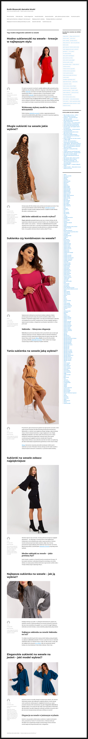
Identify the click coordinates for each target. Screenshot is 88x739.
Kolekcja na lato (67, 246)
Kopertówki (66, 261)
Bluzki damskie (67, 187)
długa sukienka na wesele (12, 98)
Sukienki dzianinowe (68, 339)
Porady (65, 301)
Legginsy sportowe (67, 277)
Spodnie (65, 320)
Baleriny (65, 178)
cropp (65, 214)
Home (65, 229)
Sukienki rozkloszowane (68, 355)
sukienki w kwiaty (67, 356)
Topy (65, 378)
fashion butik (65, 44)
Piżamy (65, 298)
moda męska (66, 285)
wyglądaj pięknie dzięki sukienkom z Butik (71, 103)
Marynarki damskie (68, 281)
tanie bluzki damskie (67, 94)
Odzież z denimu (67, 294)
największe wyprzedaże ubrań (69, 79)
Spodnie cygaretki (67, 321)
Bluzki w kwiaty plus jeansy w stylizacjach (72, 144)
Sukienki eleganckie (68, 340)
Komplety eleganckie (68, 259)
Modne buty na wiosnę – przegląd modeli (72, 152)
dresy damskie (67, 220)
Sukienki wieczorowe (68, 357)
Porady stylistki (67, 303)
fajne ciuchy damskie (75, 42)
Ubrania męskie (67, 391)
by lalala (8, 214)
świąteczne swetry (66, 105)
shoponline (66, 312)
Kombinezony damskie (68, 252)
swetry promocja (74, 92)
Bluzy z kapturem (67, 205)
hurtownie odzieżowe (68, 230)
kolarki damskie (67, 240)
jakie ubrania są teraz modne (62, 16)
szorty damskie (67, 370)
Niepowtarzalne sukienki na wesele (71, 288)
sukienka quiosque (67, 90)
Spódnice (65, 314)
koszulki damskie (39, 16)
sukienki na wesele (34, 113)
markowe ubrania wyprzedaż (69, 68)
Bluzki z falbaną (67, 196)
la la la (12, 214)
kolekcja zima (66, 250)
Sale (64, 309)
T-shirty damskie (67, 374)
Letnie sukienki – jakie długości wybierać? (72, 143)
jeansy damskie (67, 233)
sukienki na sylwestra (68, 352)
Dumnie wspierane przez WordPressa (29, 733)
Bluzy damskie (67, 201)
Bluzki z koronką (67, 198)
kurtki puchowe (67, 272)
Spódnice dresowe (67, 318)
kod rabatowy (66, 239)
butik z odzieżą (66, 40)
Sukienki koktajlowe (68, 343)
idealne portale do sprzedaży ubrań (71, 231)
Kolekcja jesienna (67, 243)
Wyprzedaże (66, 398)
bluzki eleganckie (28, 16)
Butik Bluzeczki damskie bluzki (21, 9)
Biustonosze (66, 182)
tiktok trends (66, 377)
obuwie (65, 290)
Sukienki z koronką (67, 359)
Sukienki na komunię (68, 351)
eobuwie (65, 224)
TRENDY (65, 385)
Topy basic (66, 379)
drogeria (65, 221)
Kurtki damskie (67, 265)
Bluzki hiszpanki (67, 190)
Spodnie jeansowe (67, 326)
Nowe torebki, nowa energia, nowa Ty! (71, 125)
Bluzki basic (66, 185)
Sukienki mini (66, 348)
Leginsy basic (66, 278)
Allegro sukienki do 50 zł (74, 36)
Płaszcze (65, 299)
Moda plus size (67, 286)
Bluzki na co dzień (67, 192)
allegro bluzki (65, 36)
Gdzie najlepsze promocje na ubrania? (70, 49)
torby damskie (67, 381)
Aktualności (66, 177)
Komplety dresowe (67, 256)
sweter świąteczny (66, 92)
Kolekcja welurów (67, 247)
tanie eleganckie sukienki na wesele (12, 718)
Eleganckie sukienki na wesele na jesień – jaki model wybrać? (29, 656)
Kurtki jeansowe (67, 266)
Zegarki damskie (67, 403)
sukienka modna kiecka (11, 551)
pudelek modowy (67, 307)
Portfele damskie (67, 304)
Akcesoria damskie (67, 175)
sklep (37, 338)
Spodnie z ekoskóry (68, 329)
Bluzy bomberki (67, 200)
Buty (64, 211)
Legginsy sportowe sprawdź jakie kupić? (72, 151)
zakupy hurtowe (67, 400)
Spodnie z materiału (68, 330)
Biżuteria (65, 183)
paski (65, 296)
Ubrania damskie (67, 390)
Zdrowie (65, 402)
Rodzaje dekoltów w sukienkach (54, 19)
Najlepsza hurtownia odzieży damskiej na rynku (18, 21)
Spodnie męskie (67, 327)
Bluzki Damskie (10, 321)
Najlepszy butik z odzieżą (38, 19)
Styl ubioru (66, 331)
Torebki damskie (67, 382)
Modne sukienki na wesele (69, 287)
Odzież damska (67, 291)
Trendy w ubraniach (68, 387)
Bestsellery (66, 179)
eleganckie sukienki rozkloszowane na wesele (12, 714)
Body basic (66, 208)
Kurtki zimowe (67, 274)
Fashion (65, 225)
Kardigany (66, 237)
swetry (65, 361)
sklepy (65, 313)
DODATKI (65, 218)
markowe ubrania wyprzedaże (69, 70)
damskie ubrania (73, 40)
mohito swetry (66, 77)
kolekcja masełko (67, 244)
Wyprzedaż (66, 396)
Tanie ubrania (65, 101)
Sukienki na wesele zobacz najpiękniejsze (24, 459)
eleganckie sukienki (68, 222)
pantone (65, 295)
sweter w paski (75, 90)
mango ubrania (76, 64)
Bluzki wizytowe (67, 194)
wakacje (65, 395)
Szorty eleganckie (67, 372)
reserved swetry (66, 88)
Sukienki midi (66, 347)
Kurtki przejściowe (67, 270)
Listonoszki (66, 279)
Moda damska (19, 16)
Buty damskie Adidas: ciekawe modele (71, 157)
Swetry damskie (67, 363)
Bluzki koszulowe (67, 191)
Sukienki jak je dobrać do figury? (70, 159)
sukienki (31, 95)
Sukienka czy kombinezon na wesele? (31, 238)
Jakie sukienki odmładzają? (68, 55)
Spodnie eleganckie (68, 325)
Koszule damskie (49, 16)
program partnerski (68, 305)
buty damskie (66, 212)
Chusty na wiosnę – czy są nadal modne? (72, 122)
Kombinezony (66, 251)
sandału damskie (67, 311)
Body (65, 207)
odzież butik (74, 81)
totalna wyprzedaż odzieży (75, 101)
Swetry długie (66, 364)
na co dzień (38, 643)
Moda (65, 282)
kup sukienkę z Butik (67, 64)
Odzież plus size (67, 292)
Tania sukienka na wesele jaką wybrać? (32, 350)
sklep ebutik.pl (73, 88)
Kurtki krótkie (66, 268)
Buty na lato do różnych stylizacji (70, 154)
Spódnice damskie (67, 317)
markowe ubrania (66, 66)
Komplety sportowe (68, 260)
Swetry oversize (67, 366)
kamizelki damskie (67, 235)
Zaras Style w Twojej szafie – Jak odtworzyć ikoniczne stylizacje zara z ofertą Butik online (71, 162)
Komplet (65, 253)
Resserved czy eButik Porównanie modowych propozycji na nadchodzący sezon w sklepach (71, 136)
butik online (72, 38)
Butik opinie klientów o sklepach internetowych (18, 19)
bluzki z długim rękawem (69, 195)
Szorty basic (66, 369)
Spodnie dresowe (67, 324)
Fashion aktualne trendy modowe (70, 226)
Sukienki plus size (47, 21)
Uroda (65, 394)
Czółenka (65, 216)
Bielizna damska (67, 181)
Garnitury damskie (67, 227)
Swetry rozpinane (67, 368)
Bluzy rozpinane (67, 204)
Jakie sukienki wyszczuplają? (69, 60)
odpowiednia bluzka (67, 81)
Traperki (65, 383)
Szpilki (65, 373)
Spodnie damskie (67, 322)
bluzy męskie (66, 203)
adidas (65, 174)
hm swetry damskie (67, 53)
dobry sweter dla (66, 42)
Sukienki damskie (36, 21)
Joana (8, 91)
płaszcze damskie (67, 300)
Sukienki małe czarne (68, 344)
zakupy (65, 399)
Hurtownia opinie (75, 16)
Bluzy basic (66, 199)
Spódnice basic (67, 316)
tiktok (65, 376)
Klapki (65, 238)
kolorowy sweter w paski (68, 62)
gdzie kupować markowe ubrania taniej (71, 47)
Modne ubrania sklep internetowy (70, 75)
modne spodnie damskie (68, 73)
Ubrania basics (67, 389)
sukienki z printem (67, 360)
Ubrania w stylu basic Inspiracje (70, 392)
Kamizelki (66, 234)
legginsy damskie (67, 276)
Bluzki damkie (10, 16)
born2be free (66, 209)
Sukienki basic (66, 335)
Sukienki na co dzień (68, 350)
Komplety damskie (67, 255)
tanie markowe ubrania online (69, 96)
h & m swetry (71, 51)
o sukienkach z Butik (67, 83)
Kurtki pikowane (67, 269)
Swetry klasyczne (67, 365)
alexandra (9, 702)
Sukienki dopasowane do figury (70, 338)
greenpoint (65, 51)
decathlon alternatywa (68, 217)
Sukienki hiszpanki (67, 342)
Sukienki (28, 91)
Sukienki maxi (66, 346)
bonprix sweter (66, 38)
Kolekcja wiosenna (67, 248)
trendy (51, 98)
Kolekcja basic (66, 242)
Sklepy (23, 445)
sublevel (65, 333)
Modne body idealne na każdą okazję (71, 124)
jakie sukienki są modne (68, 57)
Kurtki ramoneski (67, 273)
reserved (65, 308)
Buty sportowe (66, 213)
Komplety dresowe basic (69, 257)
